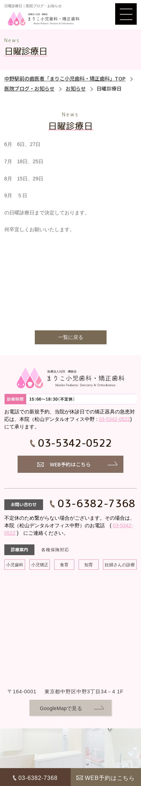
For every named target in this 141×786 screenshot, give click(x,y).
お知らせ (76, 88)
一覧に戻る (70, 337)
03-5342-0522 (114, 419)
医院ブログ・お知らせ (29, 88)
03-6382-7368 (97, 503)
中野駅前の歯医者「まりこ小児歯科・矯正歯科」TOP (65, 78)
